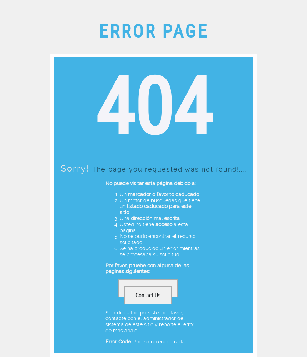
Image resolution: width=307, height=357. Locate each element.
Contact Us (147, 295)
